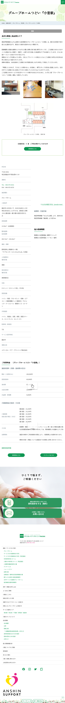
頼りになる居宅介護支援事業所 (12, 577)
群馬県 (20, 612)
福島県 (25, 612)
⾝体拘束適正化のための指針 (11, 634)
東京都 (5, 612)
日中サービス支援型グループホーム (13, 580)
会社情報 (5, 620)
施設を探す (8, 23)
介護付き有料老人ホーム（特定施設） (14, 561)
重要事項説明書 (6, 448)
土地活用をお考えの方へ (9, 662)
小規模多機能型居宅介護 (10, 564)
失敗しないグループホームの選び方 (12, 606)
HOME (3, 23)
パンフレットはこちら (49, 455)
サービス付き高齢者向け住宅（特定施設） (15, 556)
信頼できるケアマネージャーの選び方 (13, 602)
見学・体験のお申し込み (9, 587)
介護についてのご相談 (9, 647)
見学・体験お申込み (38, 701)
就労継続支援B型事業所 (10, 582)
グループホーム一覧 (26, 701)
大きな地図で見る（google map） (52, 204)
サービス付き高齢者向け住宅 (11, 553)
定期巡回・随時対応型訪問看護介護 (13, 574)
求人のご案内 (6, 655)
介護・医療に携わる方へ (9, 659)
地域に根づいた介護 (8, 598)
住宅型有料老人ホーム (10, 559)
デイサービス (7, 566)
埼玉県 (22, 23)
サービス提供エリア (8, 610)
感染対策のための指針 (10, 636)
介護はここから (7, 594)
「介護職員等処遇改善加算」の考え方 (14, 631)
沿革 (5, 626)
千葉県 (15, 612)
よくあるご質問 (7, 590)
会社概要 (6, 623)
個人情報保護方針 (7, 643)
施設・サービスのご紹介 (9, 548)
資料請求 (5, 651)
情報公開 (6, 628)
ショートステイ (8, 569)
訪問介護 (6, 572)
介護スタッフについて (9, 616)
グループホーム (16, 23)
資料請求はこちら (32, 148)
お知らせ (6, 639)
